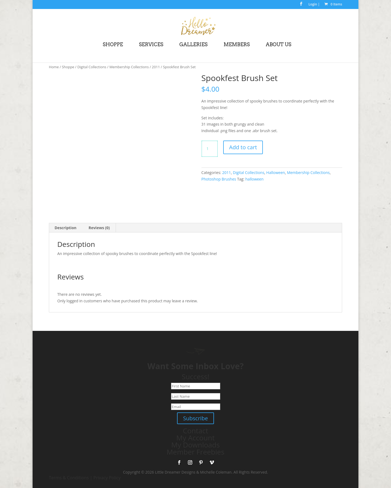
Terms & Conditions (69, 478)
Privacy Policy (107, 478)
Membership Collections (129, 66)
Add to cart (243, 147)
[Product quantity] (209, 149)
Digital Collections (91, 66)
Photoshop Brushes (218, 179)
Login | (314, 5)
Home (54, 66)
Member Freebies (196, 452)
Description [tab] (66, 227)
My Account (195, 438)
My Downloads (195, 445)
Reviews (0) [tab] (99, 227)
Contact (195, 431)
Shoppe (68, 66)
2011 (156, 66)
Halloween (275, 172)
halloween (254, 179)
